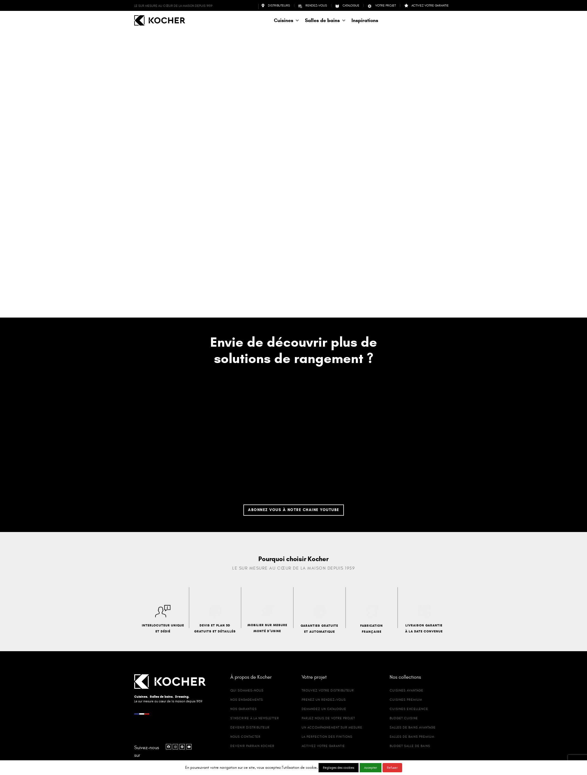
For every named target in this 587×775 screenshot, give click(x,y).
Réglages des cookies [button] (338, 768)
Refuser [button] (392, 768)
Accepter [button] (370, 768)
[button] (286, 20)
